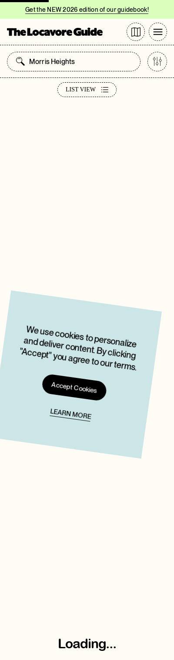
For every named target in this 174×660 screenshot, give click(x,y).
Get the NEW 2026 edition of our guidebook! (87, 9)
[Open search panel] (20, 61)
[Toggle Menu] (158, 32)
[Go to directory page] (136, 32)
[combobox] (82, 61)
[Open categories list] (157, 61)
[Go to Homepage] (55, 32)
